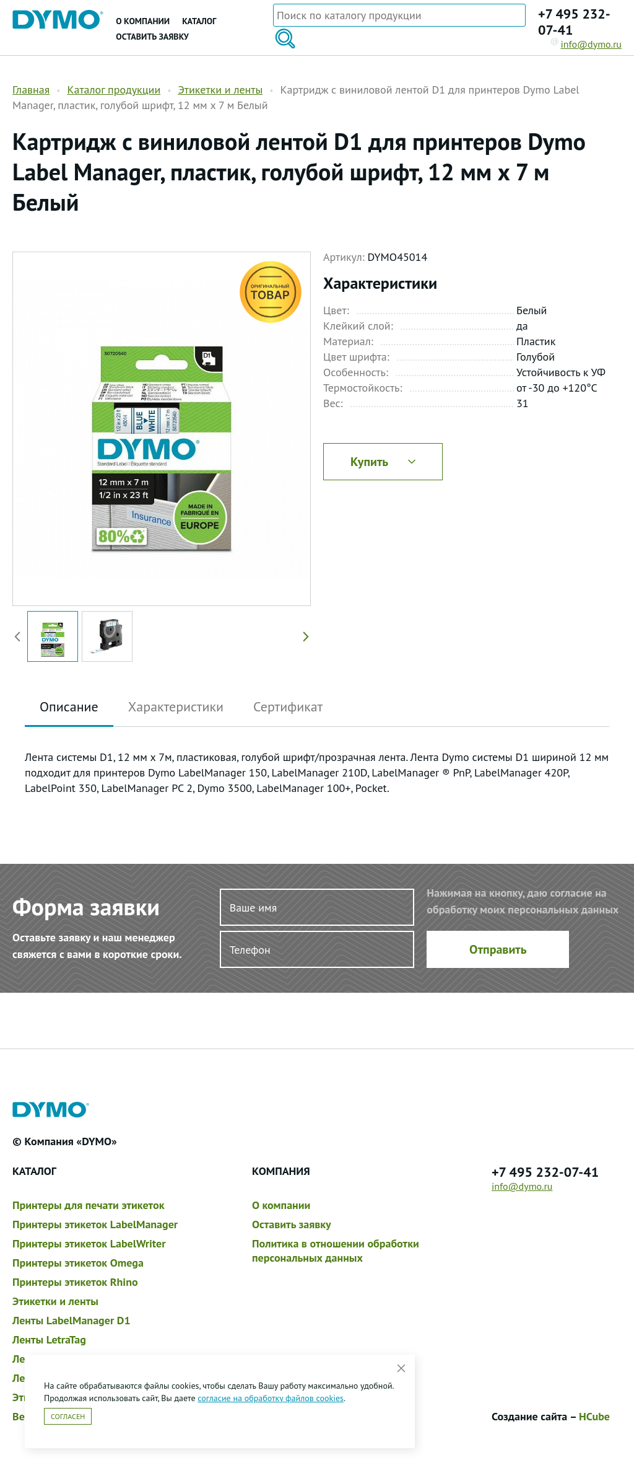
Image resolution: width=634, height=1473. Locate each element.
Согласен (68, 1416)
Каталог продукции (113, 89)
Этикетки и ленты (220, 89)
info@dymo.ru (586, 44)
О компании (143, 21)
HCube (594, 1416)
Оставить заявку (152, 36)
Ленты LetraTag (49, 1339)
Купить (382, 462)
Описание (69, 706)
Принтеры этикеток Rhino (75, 1282)
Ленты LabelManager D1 (71, 1320)
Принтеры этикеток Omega (78, 1262)
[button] (303, 636)
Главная (31, 89)
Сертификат (288, 706)
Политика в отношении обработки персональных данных (335, 1250)
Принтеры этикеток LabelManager (95, 1224)
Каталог (199, 21)
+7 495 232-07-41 (574, 22)
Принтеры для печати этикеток (88, 1205)
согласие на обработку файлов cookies (271, 1398)
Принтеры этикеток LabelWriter (88, 1243)
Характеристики (176, 706)
